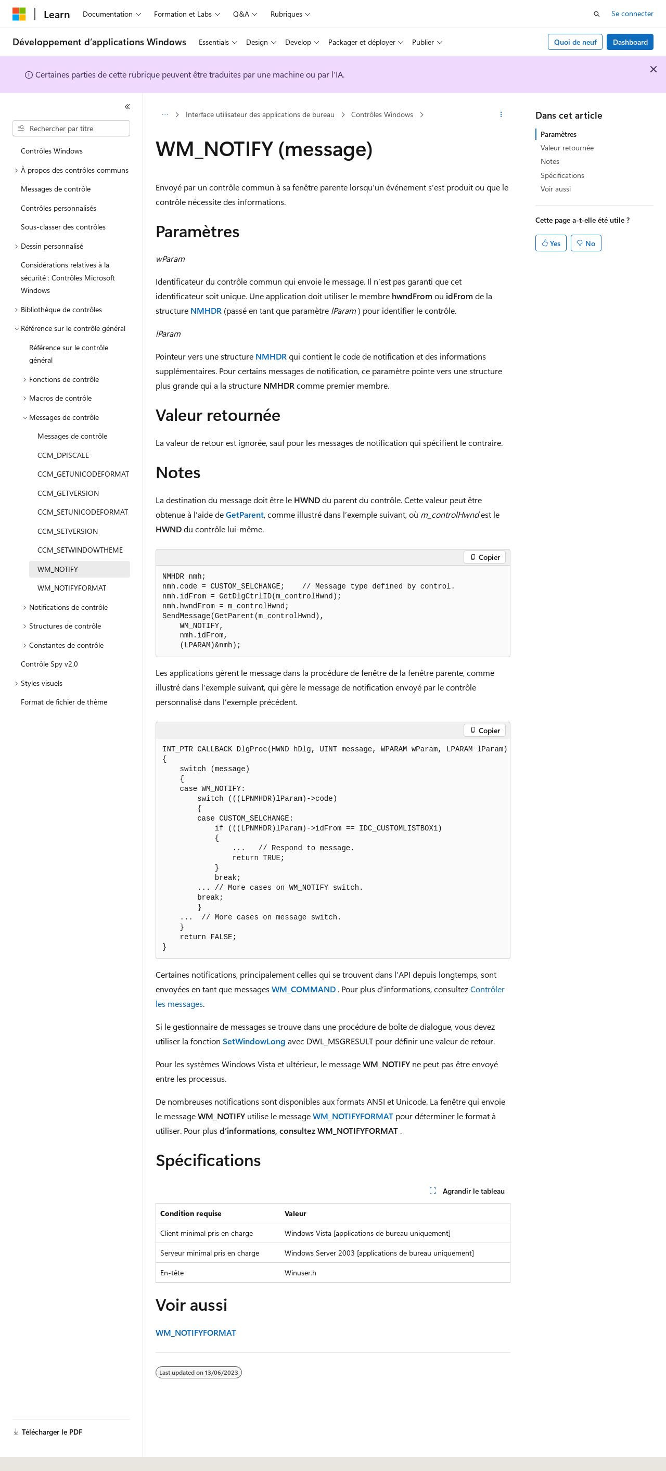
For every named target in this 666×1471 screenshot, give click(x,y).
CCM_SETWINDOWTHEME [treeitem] (80, 550)
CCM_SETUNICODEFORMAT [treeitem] (82, 512)
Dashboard (630, 42)
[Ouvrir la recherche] (596, 14)
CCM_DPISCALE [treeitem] (63, 455)
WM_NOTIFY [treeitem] (57, 569)
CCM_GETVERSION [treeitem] (68, 493)
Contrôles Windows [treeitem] (52, 151)
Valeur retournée (567, 147)
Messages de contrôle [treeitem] (56, 189)
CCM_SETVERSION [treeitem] (67, 531)
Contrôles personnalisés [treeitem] (58, 208)
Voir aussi (556, 189)
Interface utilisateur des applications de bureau (260, 114)
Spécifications (562, 175)
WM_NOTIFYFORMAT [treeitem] (71, 588)
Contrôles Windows (382, 114)
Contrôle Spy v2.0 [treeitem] (49, 664)
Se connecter (632, 13)
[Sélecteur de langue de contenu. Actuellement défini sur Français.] (36, 1454)
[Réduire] (127, 106)
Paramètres (559, 134)
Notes (550, 161)
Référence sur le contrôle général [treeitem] (68, 353)
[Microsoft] (19, 14)
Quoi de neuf (575, 42)
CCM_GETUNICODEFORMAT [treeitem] (83, 474)
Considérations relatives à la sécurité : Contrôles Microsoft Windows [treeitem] (68, 277)
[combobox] (71, 128)
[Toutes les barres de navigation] (165, 115)
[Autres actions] (501, 115)
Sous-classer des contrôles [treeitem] (63, 227)
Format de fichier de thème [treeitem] (64, 702)
